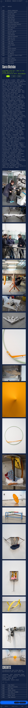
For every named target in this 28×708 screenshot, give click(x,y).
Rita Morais (22, 73)
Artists (10, 6)
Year (3, 6)
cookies (6, 706)
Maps (22, 706)
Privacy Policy (15, 706)
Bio (8, 76)
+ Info (13, 76)
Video (19, 76)
